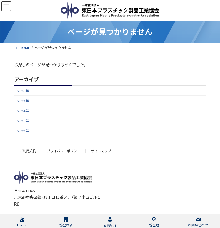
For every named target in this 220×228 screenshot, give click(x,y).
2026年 (23, 91)
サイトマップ (101, 151)
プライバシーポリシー (63, 151)
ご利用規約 (27, 151)
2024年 (23, 111)
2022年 (23, 131)
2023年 (23, 121)
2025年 (23, 101)
